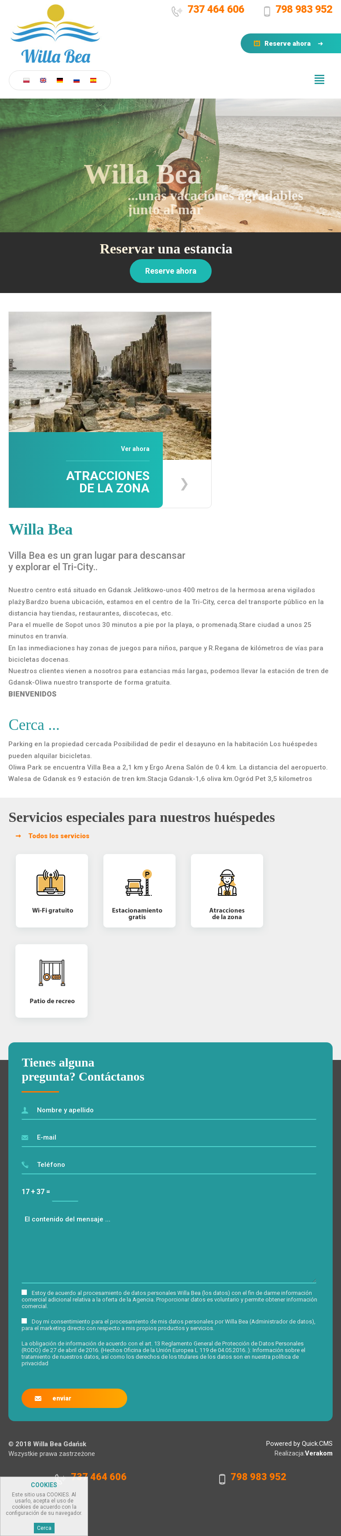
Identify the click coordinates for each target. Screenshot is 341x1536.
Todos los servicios (58, 836)
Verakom (319, 1453)
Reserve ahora (287, 44)
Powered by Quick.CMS (299, 1444)
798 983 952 (303, 9)
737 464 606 (215, 9)
